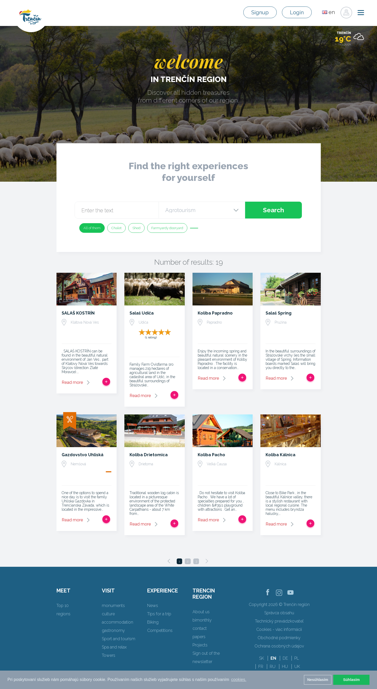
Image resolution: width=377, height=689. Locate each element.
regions (63, 613)
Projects (200, 645)
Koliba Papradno (215, 313)
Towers (108, 655)
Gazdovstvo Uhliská (82, 454)
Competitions (160, 630)
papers (199, 636)
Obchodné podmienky (279, 637)
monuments (113, 605)
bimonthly (202, 620)
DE (285, 658)
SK (261, 658)
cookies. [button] (238, 679)
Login (297, 12)
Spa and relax (114, 647)
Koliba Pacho (211, 454)
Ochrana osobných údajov (279, 646)
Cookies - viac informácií (279, 629)
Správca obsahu (279, 612)
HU (285, 666)
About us (201, 611)
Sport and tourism (118, 638)
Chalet (116, 228)
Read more (72, 382)
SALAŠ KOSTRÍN (78, 313)
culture (108, 613)
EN (273, 658)
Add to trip (106, 382)
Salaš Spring (278, 313)
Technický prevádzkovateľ (279, 621)
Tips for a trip (159, 613)
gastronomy (113, 630)
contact (200, 628)
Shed (136, 228)
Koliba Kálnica (280, 454)
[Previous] (169, 561)
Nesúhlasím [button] (317, 680)
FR (260, 666)
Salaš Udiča (142, 313)
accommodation (117, 622)
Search (273, 210)
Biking (153, 622)
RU (272, 666)
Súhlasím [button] (351, 680)
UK (297, 666)
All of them (92, 228)
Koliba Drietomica (149, 454)
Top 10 (62, 605)
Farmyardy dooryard (167, 228)
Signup (260, 12)
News (152, 605)
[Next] (206, 561)
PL (296, 658)
